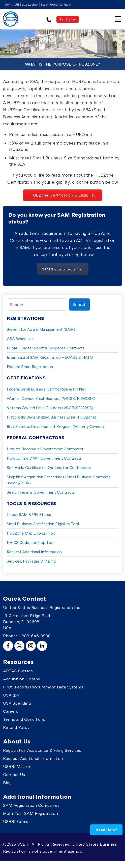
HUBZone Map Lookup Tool (31, 533)
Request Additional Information (34, 551)
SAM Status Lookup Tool (62, 269)
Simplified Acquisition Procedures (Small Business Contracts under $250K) (58, 480)
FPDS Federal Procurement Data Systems (43, 686)
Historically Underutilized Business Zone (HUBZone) (51, 417)
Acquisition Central (21, 678)
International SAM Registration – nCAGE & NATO (50, 357)
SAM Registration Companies (31, 805)
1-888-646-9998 (34, 635)
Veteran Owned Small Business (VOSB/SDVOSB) (50, 407)
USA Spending (17, 703)
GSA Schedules (20, 338)
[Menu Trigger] (118, 18)
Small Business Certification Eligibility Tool (43, 523)
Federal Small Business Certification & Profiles (46, 389)
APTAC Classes (18, 670)
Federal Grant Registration (30, 366)
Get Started (67, 19)
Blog (7, 782)
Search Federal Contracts (56, 4)
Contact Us (14, 774)
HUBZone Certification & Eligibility (62, 195)
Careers (10, 711)
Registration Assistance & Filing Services (42, 750)
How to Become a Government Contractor (45, 449)
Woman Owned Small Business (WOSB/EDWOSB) (51, 398)
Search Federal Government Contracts (41, 492)
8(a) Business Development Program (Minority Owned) (55, 426)
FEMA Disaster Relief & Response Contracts (45, 348)
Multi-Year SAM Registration (30, 813)
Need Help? (106, 829)
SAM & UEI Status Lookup (21, 4)
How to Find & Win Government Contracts (44, 458)
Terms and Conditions (24, 719)
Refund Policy (16, 727)
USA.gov (11, 695)
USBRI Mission (17, 766)
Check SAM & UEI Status (29, 514)
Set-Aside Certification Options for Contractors (49, 467)
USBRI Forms (15, 821)
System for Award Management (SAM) (41, 329)
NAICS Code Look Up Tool (30, 542)
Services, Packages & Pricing (31, 561)
